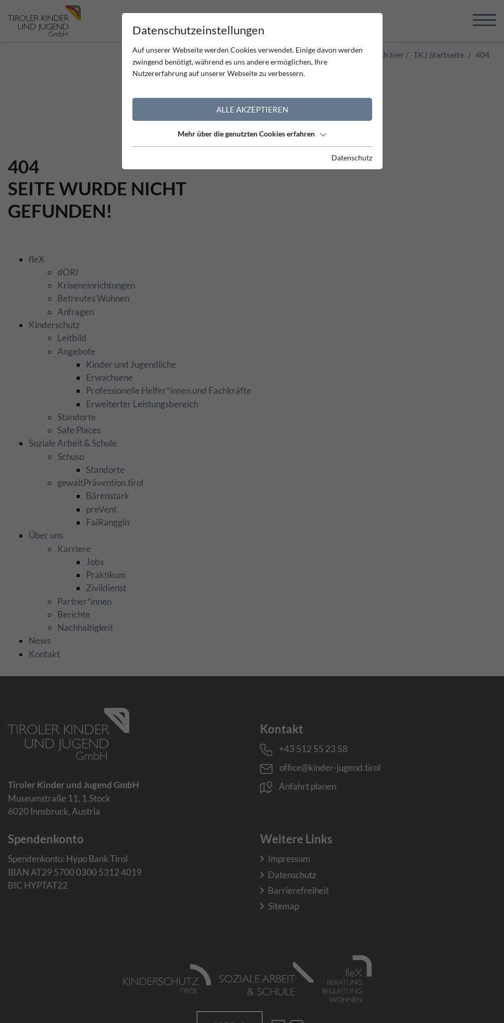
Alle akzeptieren (252, 109)
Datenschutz (351, 157)
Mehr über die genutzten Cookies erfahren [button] (252, 133)
